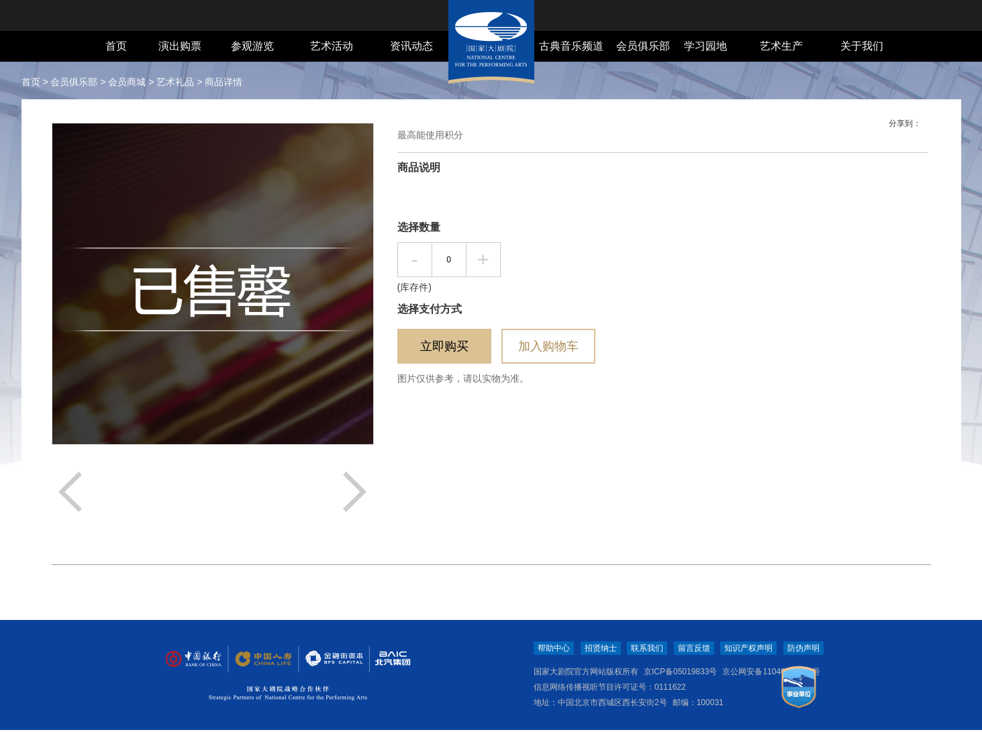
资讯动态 (411, 46)
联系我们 (647, 648)
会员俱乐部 (643, 46)
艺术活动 (331, 46)
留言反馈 (694, 648)
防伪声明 (803, 648)
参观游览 (252, 46)
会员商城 (127, 81)
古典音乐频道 (571, 46)
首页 (116, 46)
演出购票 (179, 46)
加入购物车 (548, 346)
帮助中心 (554, 648)
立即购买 (444, 346)
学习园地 (705, 46)
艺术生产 (781, 46)
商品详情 (223, 81)
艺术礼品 (175, 81)
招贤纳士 (601, 648)
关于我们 (861, 46)
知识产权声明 (748, 648)
